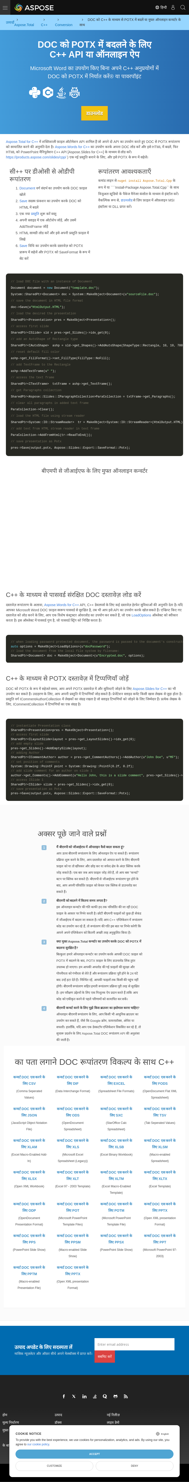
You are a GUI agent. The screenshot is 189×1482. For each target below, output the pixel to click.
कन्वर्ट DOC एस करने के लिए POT (73, 1207)
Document (27, 188)
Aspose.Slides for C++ (150, 688)
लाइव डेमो (113, 1422)
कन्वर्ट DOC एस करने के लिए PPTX (160, 1207)
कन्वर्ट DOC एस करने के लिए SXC (116, 1112)
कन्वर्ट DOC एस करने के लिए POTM (116, 1207)
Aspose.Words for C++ (72, 147)
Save (23, 201)
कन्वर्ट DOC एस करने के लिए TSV (160, 1112)
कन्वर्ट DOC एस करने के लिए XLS (73, 1143)
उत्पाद (58, 1414)
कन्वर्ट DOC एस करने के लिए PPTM (29, 1270)
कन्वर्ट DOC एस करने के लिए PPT (160, 1239)
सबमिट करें (105, 1356)
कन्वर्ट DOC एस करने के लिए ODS (73, 1112)
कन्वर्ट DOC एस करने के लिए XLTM (116, 1175)
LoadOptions (141, 615)
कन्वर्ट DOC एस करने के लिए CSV (29, 1080)
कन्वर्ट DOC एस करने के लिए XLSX (29, 1175)
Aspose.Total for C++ (22, 142)
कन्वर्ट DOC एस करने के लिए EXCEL (116, 1080)
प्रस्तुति (35, 213)
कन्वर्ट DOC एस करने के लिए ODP (29, 1207)
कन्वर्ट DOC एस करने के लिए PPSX (116, 1239)
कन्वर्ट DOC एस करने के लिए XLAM (29, 1143)
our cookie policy (38, 1444)
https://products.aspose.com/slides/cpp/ (36, 157)
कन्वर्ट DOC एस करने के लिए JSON (29, 1112)
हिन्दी (161, 7)
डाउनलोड (94, 113)
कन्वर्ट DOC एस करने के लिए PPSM (73, 1239)
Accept (94, 1453)
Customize (54, 1465)
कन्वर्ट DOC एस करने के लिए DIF (73, 1080)
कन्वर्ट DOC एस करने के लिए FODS (160, 1080)
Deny (134, 1465)
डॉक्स (58, 1422)
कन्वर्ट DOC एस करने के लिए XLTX (160, 1175)
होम (4, 1414)
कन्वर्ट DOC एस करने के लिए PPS (29, 1239)
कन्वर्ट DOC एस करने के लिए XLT (73, 1175)
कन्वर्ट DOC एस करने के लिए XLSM (160, 1143)
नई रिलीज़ (113, 1414)
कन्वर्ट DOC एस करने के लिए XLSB (116, 1143)
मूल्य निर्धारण (10, 1422)
